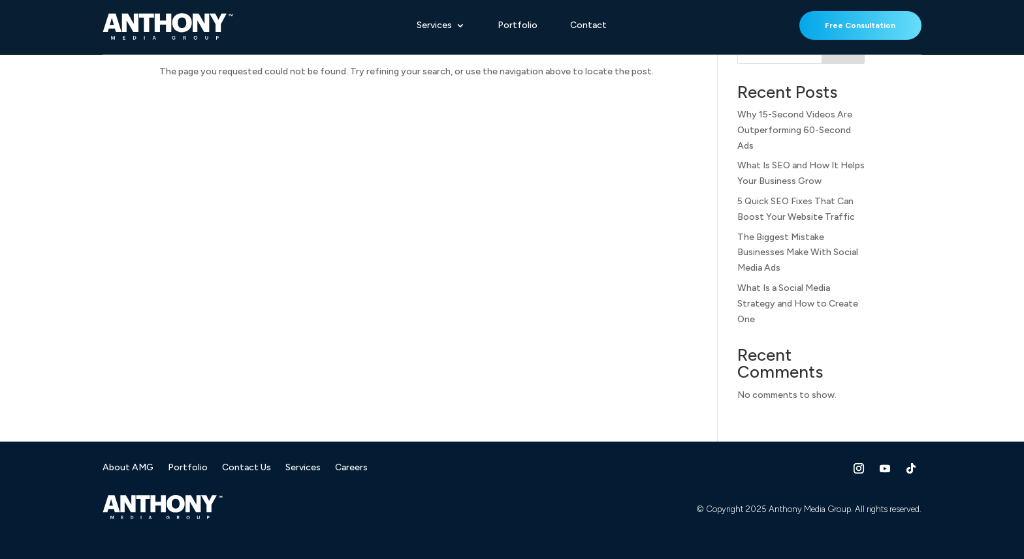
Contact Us (246, 468)
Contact (588, 26)
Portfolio (517, 26)
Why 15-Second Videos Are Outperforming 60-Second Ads (794, 130)
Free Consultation (860, 25)
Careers (351, 468)
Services (434, 26)
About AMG (128, 468)
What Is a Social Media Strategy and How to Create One (797, 303)
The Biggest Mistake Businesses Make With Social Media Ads (797, 253)
